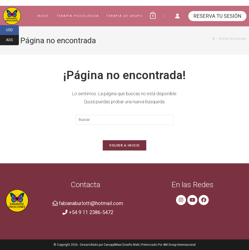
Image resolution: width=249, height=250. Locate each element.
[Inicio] (213, 38)
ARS (12, 40)
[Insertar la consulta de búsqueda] (125, 120)
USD (12, 30)
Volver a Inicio (124, 145)
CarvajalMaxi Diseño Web (121, 244)
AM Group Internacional (179, 244)
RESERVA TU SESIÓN (217, 16)
